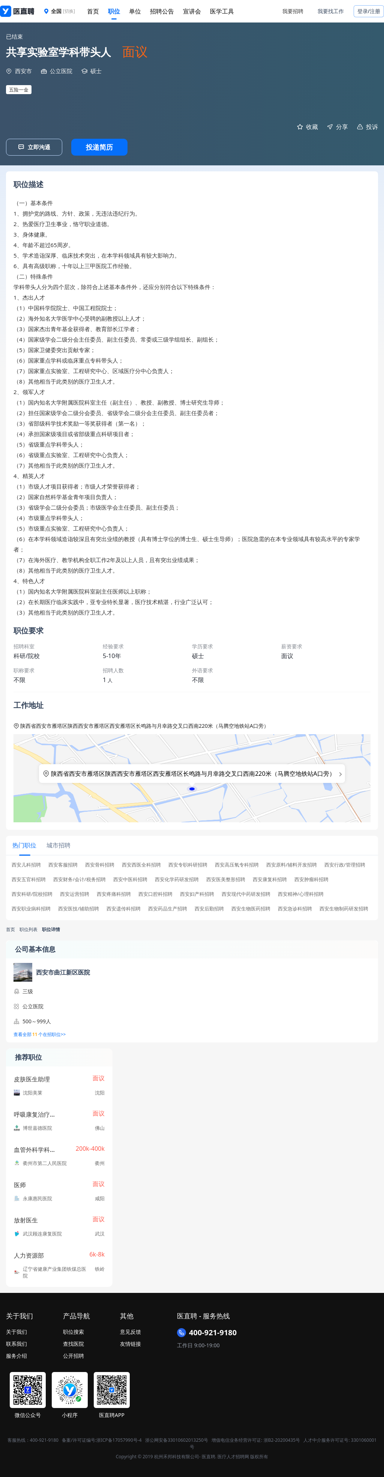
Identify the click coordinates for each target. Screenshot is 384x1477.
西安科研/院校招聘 (32, 893)
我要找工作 (331, 11)
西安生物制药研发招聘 (344, 907)
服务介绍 (16, 1354)
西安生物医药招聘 (250, 907)
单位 (135, 11)
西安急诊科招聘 (295, 907)
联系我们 (16, 1342)
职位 (114, 11)
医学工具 (222, 11)
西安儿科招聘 (26, 864)
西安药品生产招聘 (167, 907)
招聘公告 (162, 11)
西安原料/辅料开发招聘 (291, 864)
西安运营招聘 (74, 893)
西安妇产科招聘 (197, 893)
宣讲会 (192, 11)
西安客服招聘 (63, 864)
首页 (93, 11)
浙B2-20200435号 (282, 1439)
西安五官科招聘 (29, 878)
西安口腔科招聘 (155, 893)
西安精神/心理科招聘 (301, 893)
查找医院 (73, 1342)
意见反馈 (130, 1330)
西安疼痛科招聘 (114, 893)
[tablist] (192, 845)
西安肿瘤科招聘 (311, 878)
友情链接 (130, 1342)
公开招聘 (73, 1354)
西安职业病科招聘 (31, 907)
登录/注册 (368, 11)
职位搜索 (73, 1330)
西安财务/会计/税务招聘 (79, 878)
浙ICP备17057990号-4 (119, 1439)
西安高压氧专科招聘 (237, 864)
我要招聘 (292, 11)
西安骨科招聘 (99, 864)
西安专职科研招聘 (187, 864)
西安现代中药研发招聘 (246, 893)
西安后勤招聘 (209, 907)
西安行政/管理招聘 (344, 864)
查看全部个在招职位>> (40, 1033)
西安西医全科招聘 (141, 864)
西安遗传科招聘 (123, 907)
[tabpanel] (192, 888)
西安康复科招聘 (270, 878)
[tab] (24, 844)
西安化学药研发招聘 (177, 878)
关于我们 (16, 1330)
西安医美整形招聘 (225, 878)
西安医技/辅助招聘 (78, 907)
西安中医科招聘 (130, 878)
